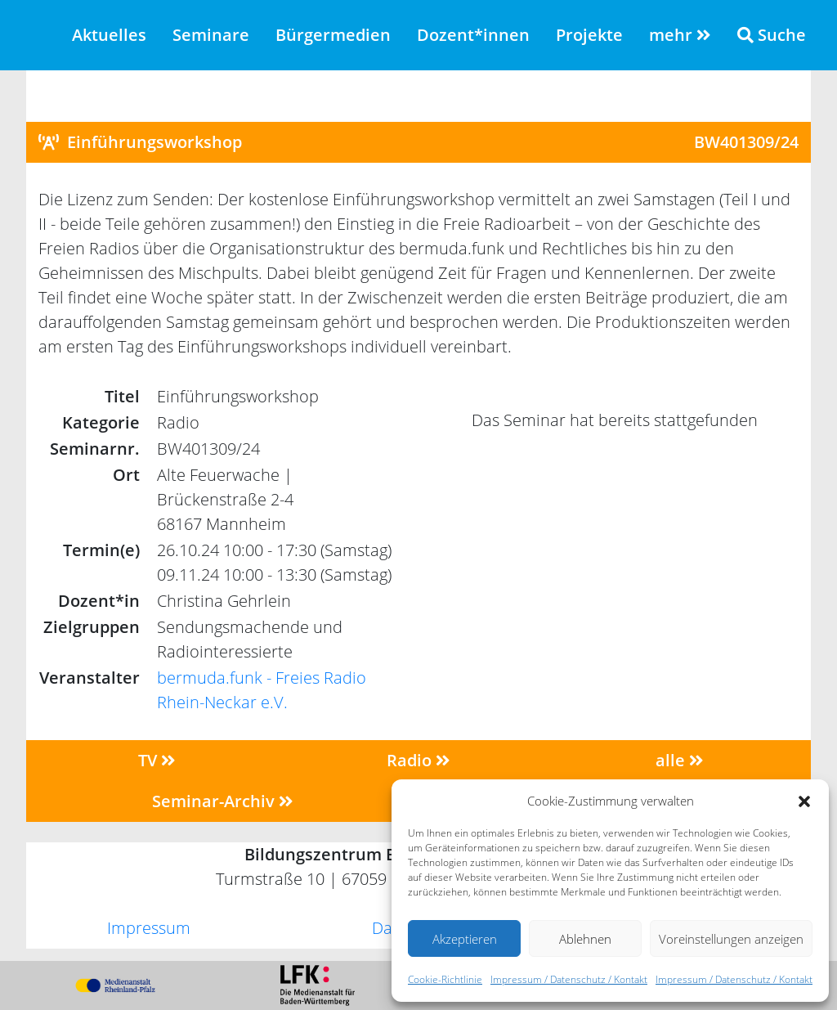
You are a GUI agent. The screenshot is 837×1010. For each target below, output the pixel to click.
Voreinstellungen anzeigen (731, 939)
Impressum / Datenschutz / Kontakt (568, 979)
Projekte (589, 35)
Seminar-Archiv (222, 801)
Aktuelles (109, 35)
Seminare (210, 35)
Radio (418, 760)
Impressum (148, 928)
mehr (680, 35)
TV (157, 760)
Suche (771, 35)
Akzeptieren (464, 939)
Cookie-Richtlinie (445, 979)
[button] (804, 800)
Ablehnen (585, 939)
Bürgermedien (333, 35)
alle (680, 760)
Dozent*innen (473, 35)
